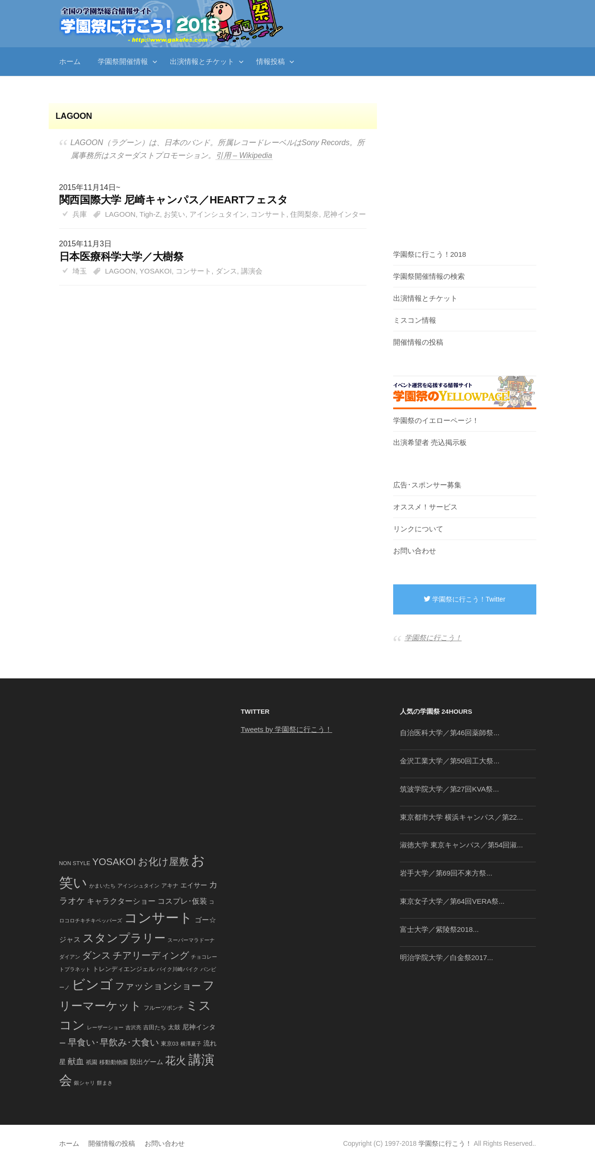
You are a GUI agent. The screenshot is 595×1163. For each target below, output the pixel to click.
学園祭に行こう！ (433, 638)
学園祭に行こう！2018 (429, 254)
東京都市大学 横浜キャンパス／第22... (461, 817)
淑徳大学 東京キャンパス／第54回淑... (461, 845)
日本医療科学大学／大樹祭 (121, 257)
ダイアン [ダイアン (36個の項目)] (69, 957)
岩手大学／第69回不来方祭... (446, 873)
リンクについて (418, 529)
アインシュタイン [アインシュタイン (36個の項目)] (138, 885)
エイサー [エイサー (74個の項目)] (193, 885)
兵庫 (80, 214)
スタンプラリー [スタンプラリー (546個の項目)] (124, 937)
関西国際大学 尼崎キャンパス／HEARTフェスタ (174, 200)
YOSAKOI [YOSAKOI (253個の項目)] (114, 861)
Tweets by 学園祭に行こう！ (287, 729)
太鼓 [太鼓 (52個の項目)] (174, 1027)
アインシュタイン (218, 214)
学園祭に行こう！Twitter (464, 599)
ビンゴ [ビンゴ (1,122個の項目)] (92, 984)
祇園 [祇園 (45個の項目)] (91, 1062)
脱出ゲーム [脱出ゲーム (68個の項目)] (146, 1062)
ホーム (70, 61)
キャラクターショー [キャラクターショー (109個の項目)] (121, 901)
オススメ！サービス (425, 507)
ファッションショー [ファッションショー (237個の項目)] (158, 986)
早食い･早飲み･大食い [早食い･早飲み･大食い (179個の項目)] (113, 1042)
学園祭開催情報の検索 (429, 276)
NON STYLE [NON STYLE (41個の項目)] (74, 863)
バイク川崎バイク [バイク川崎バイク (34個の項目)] (177, 969)
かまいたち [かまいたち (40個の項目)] (102, 885)
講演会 (251, 271)
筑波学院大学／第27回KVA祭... (449, 789)
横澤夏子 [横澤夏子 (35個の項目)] (190, 1044)
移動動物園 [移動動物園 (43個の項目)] (113, 1062)
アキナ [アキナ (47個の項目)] (169, 885)
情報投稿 (270, 61)
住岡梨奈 (304, 214)
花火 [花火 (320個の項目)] (175, 1061)
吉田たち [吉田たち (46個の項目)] (154, 1027)
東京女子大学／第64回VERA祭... (452, 901)
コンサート (268, 214)
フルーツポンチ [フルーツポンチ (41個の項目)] (164, 1008)
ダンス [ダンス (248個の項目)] (96, 955)
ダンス (226, 271)
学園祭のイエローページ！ (436, 420)
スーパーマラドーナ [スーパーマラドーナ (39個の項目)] (191, 940)
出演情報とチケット (202, 61)
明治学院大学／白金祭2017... (446, 957)
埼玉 (80, 271)
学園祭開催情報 (123, 61)
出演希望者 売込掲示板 (430, 442)
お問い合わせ (414, 551)
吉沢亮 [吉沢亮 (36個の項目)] (133, 1027)
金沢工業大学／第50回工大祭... (450, 761)
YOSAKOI (155, 271)
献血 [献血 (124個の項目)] (76, 1061)
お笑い (174, 214)
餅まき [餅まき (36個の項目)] (105, 1083)
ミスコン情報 (414, 320)
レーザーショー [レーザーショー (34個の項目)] (105, 1027)
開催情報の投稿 (418, 342)
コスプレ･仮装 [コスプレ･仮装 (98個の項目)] (182, 901)
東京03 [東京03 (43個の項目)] (169, 1043)
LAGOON (120, 214)
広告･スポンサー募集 (427, 485)
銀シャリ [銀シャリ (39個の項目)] (84, 1083)
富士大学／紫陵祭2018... (439, 929)
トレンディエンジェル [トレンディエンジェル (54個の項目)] (124, 969)
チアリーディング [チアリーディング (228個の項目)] (151, 955)
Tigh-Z (149, 214)
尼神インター (344, 214)
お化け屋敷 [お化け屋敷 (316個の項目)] (163, 861)
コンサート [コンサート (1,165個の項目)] (158, 917)
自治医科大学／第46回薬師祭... (450, 733)
